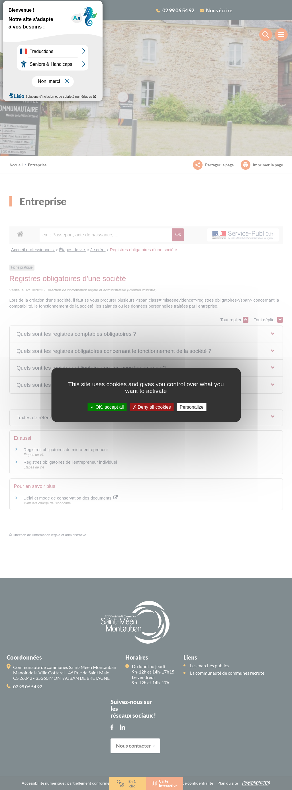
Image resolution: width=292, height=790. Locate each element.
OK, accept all (107, 407)
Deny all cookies (152, 407)
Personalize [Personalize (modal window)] (192, 407)
